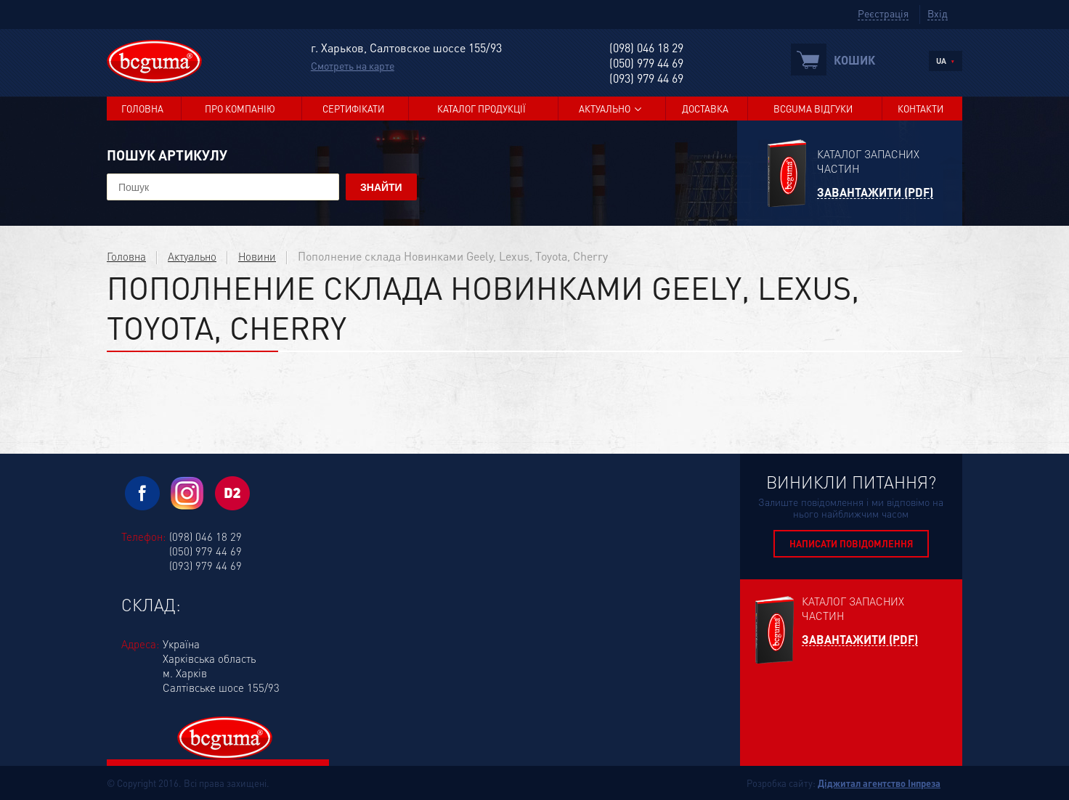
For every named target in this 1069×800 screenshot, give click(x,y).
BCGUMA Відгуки (813, 108)
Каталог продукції (481, 108)
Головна (142, 108)
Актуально (604, 108)
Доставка (705, 108)
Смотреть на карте (352, 65)
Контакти (920, 108)
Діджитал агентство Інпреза (879, 783)
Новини (257, 256)
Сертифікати (353, 108)
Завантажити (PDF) (875, 193)
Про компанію (240, 108)
